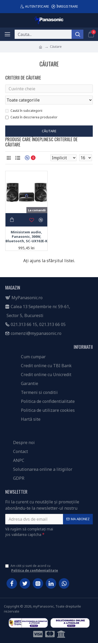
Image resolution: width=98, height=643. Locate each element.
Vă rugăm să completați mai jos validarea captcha (29, 531)
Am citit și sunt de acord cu (32, 568)
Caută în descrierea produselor (31, 117)
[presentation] (41, 548)
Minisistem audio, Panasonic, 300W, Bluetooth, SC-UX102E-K (26, 236)
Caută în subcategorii (23, 110)
